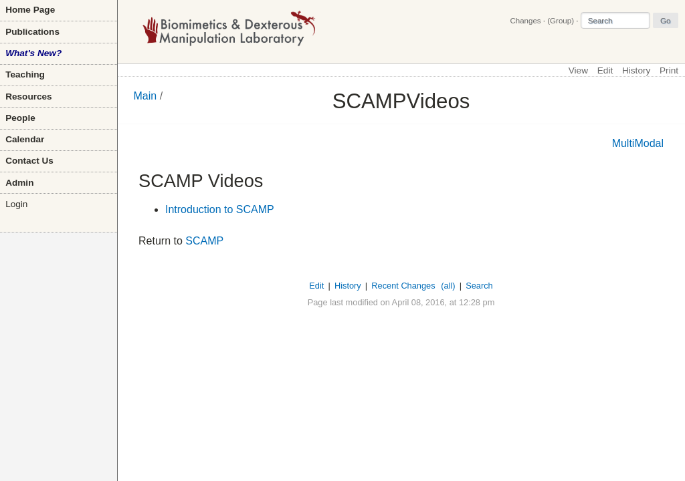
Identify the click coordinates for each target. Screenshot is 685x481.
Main (145, 96)
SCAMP (204, 241)
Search (479, 286)
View (578, 70)
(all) (448, 286)
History (636, 70)
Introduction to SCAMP (219, 209)
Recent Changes (403, 286)
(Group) (560, 21)
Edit (605, 70)
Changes (525, 21)
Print (669, 70)
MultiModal (638, 143)
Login (16, 204)
